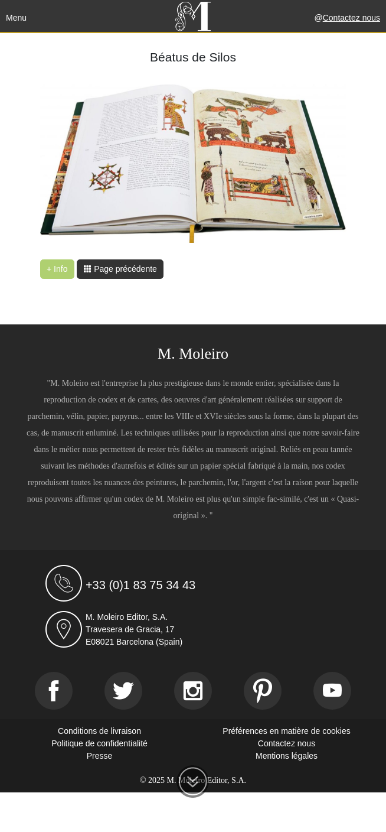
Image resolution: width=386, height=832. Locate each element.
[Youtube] (332, 691)
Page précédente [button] (120, 269)
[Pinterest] (263, 691)
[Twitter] (123, 691)
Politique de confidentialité (99, 743)
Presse (100, 755)
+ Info (57, 269)
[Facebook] (54, 691)
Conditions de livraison (99, 731)
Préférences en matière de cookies (286, 731)
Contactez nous (351, 17)
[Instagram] (193, 691)
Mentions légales (287, 755)
